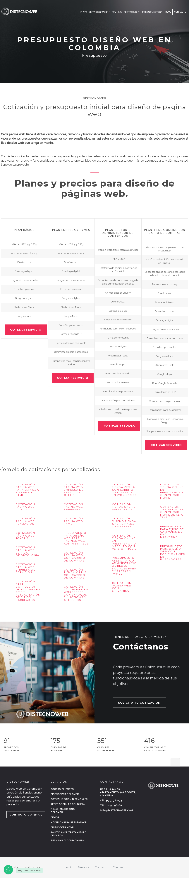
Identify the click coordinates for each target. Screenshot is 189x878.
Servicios (84, 867)
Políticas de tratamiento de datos (68, 834)
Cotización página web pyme (73, 521)
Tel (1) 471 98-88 (111, 805)
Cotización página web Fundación (25, 521)
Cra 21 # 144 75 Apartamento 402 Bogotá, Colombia (118, 792)
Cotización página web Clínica (25, 507)
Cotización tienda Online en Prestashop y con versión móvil (172, 491)
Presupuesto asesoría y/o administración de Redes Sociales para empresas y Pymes (125, 565)
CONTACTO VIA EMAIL (26, 814)
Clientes (118, 867)
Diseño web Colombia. (65, 794)
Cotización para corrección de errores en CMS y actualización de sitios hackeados (28, 590)
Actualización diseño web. (69, 799)
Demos (55, 817)
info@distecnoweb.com (116, 810)
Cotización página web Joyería (25, 535)
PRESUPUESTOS (151, 12)
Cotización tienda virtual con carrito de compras (76, 573)
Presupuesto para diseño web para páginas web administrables (77, 538)
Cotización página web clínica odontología (27, 551)
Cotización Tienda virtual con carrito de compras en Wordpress (124, 489)
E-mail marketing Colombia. (63, 811)
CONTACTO (180, 12)
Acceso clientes (62, 789)
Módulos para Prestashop (69, 822)
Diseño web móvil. (63, 827)
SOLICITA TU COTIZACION (139, 702)
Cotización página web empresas (73, 507)
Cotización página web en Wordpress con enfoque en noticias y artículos (76, 593)
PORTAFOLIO (131, 12)
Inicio (83, 12)
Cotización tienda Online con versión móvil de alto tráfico (172, 512)
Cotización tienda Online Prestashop (123, 507)
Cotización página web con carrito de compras (74, 556)
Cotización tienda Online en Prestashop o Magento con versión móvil (124, 542)
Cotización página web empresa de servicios (25, 568)
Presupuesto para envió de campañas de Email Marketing (172, 531)
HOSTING (116, 12)
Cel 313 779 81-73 (111, 800)
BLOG (168, 12)
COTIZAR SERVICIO (25, 329)
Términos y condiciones (67, 840)
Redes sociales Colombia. (68, 804)
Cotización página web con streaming (121, 586)
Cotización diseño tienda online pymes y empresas (124, 522)
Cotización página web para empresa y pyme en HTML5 (27, 489)
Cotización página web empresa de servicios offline (73, 489)
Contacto (101, 867)
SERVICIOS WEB (98, 12)
